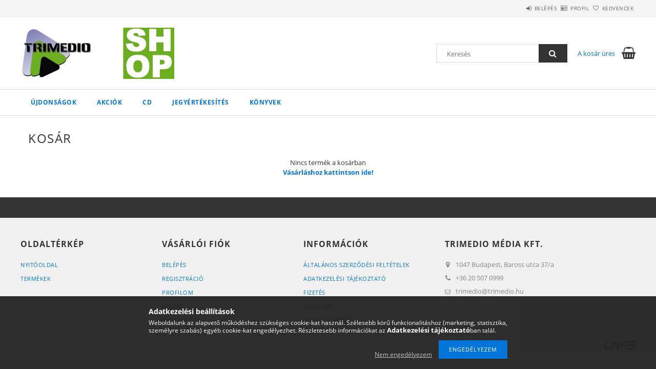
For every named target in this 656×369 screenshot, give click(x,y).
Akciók (109, 102)
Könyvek (265, 102)
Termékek (35, 278)
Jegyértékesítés (200, 102)
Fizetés (314, 292)
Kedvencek (612, 8)
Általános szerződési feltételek (356, 265)
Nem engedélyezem (403, 354)
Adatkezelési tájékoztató (344, 278)
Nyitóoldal (39, 265)
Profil (563, 8)
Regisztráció (182, 278)
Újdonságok (53, 102)
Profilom (177, 292)
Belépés (517, 8)
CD (147, 102)
